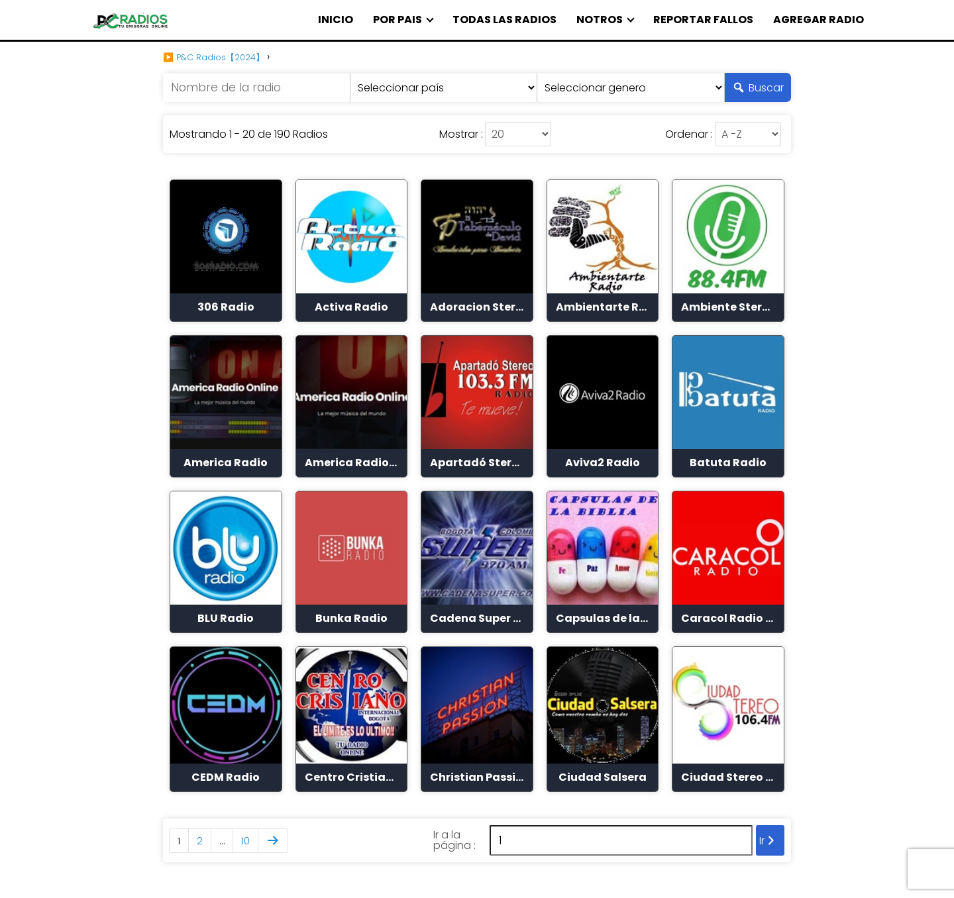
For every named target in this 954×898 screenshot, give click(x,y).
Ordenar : (689, 134)
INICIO (335, 19)
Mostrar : (461, 134)
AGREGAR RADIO (818, 19)
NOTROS (599, 19)
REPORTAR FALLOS (703, 19)
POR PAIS (397, 19)
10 (245, 841)
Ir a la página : (454, 840)
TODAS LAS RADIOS (504, 19)
